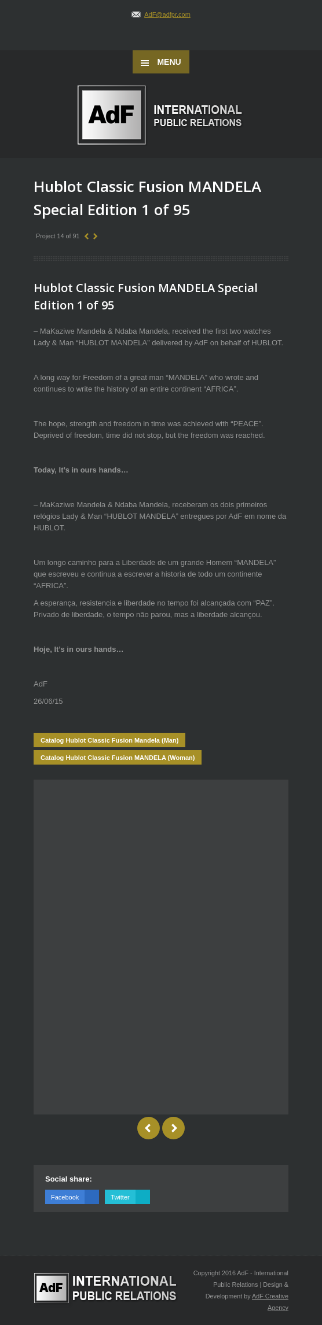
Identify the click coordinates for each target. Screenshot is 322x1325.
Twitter (130, 1197)
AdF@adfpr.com (167, 14)
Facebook (75, 1197)
